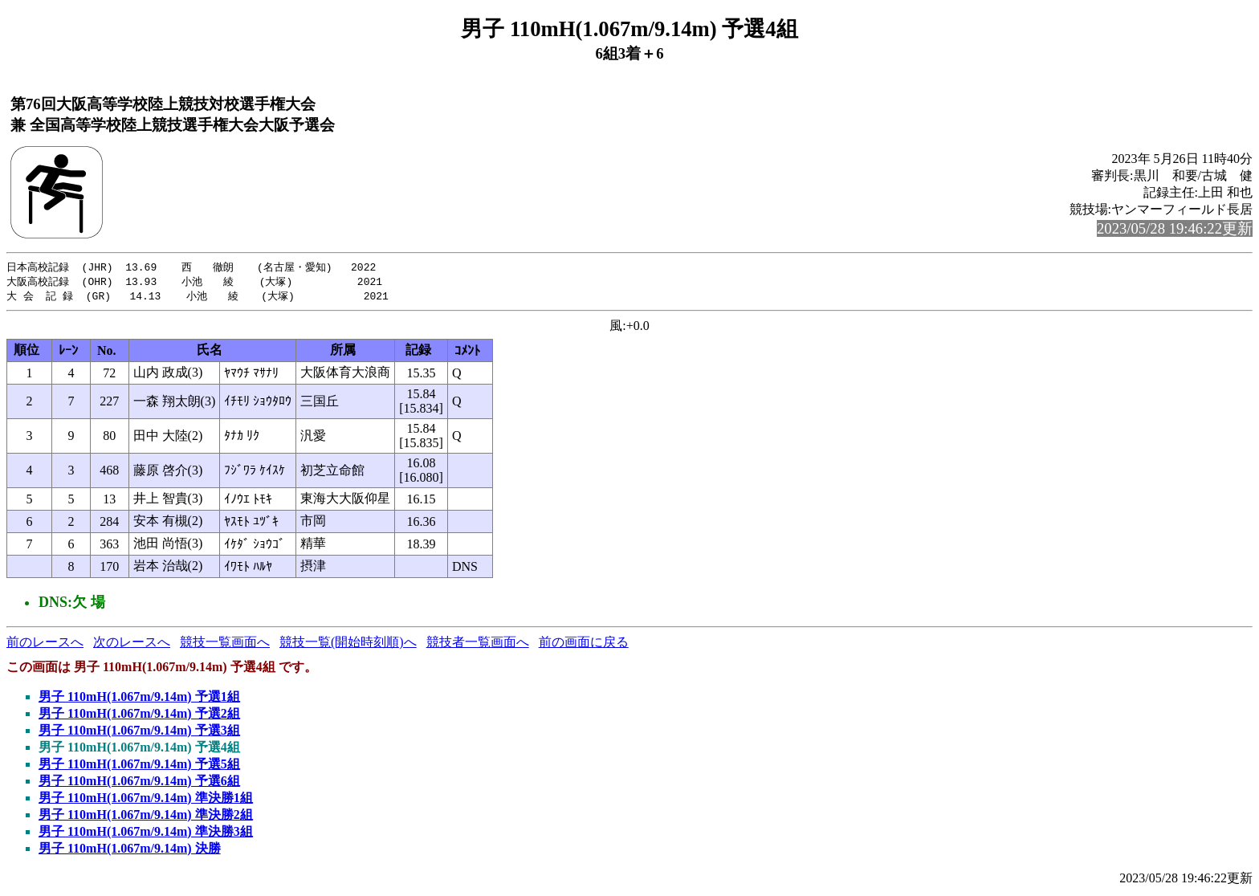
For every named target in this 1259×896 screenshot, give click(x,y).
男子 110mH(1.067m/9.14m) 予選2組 (139, 716)
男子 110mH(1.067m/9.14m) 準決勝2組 (146, 817)
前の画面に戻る (584, 644)
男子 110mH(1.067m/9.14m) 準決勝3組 (146, 834)
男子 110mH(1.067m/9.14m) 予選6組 (139, 783)
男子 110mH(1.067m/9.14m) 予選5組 (139, 766)
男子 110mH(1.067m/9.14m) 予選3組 (139, 732)
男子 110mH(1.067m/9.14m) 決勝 (130, 850)
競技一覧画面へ (225, 644)
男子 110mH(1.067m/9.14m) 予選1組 (139, 699)
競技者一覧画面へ (477, 644)
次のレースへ (131, 644)
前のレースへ (45, 644)
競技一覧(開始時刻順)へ (348, 644)
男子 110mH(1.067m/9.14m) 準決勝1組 (146, 800)
